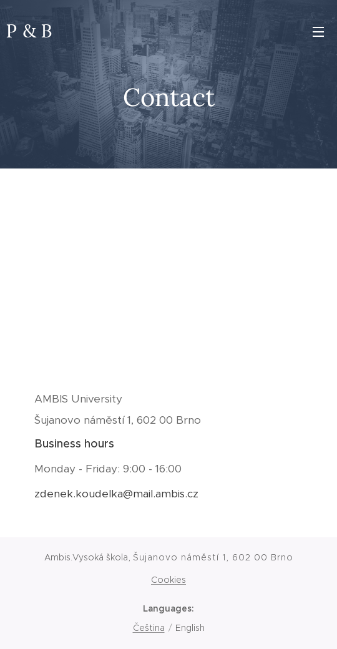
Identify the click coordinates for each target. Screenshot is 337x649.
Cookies (168, 579)
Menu (318, 31)
